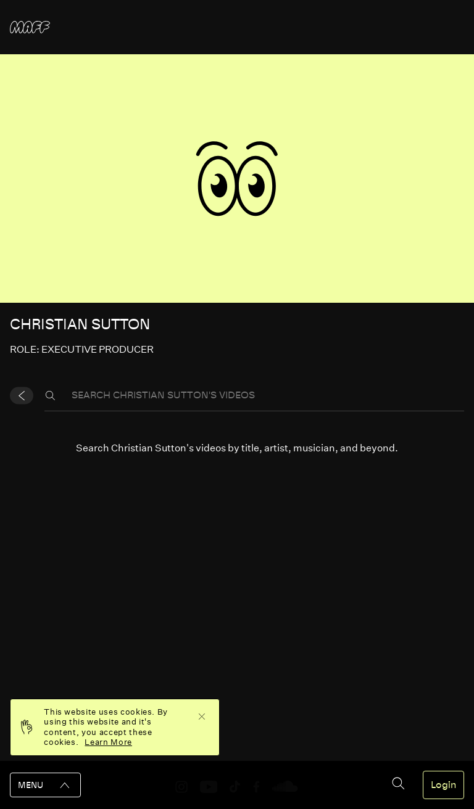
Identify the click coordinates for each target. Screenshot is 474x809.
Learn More (108, 742)
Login (443, 785)
